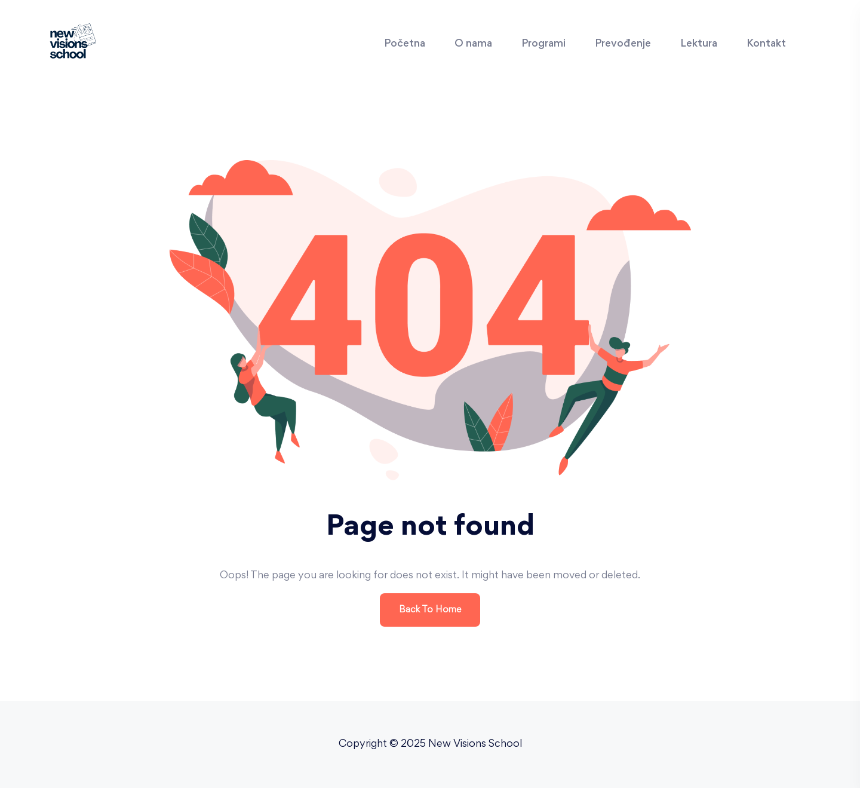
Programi (543, 44)
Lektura (698, 44)
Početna (404, 44)
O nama (473, 44)
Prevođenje (623, 44)
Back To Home (430, 610)
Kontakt (766, 44)
